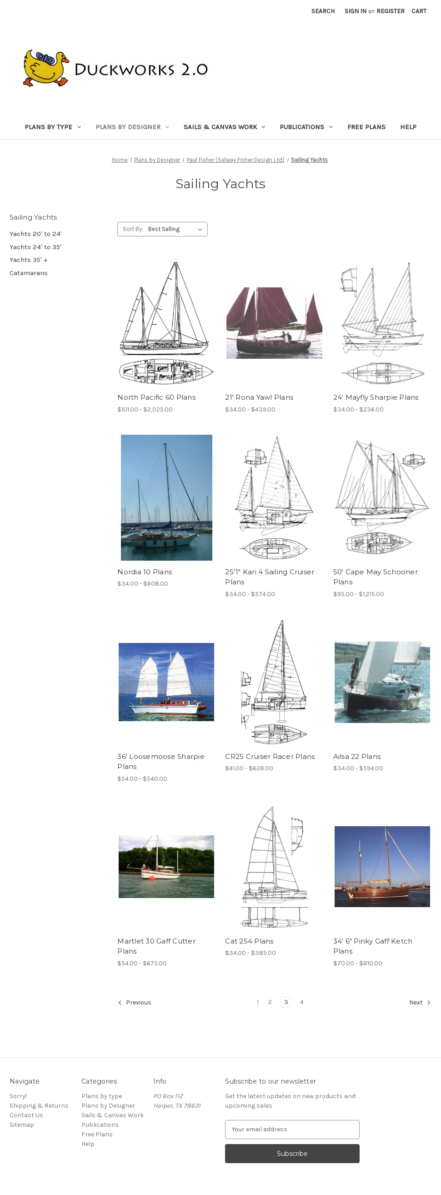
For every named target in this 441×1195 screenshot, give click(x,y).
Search (323, 11)
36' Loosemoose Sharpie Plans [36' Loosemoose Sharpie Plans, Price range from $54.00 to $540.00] (161, 761)
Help (408, 127)
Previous (134, 1002)
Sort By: (133, 229)
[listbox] (177, 229)
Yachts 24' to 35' (35, 247)
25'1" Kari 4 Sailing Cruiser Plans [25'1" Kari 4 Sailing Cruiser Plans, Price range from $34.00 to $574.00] (269, 577)
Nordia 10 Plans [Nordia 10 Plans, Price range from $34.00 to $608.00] (144, 571)
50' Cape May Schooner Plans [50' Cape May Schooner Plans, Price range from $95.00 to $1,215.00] (375, 577)
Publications (306, 127)
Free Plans (366, 127)
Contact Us (26, 1115)
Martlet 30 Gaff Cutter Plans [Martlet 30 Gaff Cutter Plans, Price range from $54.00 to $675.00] (156, 946)
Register (390, 11)
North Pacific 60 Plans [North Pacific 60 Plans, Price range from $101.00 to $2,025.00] (156, 397)
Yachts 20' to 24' (36, 234)
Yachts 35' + (28, 260)
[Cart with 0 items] (418, 11)
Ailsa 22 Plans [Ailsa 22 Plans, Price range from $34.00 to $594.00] (357, 756)
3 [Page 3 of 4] (286, 1002)
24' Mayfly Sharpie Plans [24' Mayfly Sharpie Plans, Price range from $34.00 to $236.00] (376, 397)
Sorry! (18, 1096)
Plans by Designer (132, 127)
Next (420, 1002)
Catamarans (29, 273)
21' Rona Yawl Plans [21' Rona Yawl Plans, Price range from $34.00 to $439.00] (259, 397)
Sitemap (22, 1125)
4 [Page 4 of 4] (302, 1002)
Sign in (355, 11)
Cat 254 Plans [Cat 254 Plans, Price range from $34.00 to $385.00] (249, 941)
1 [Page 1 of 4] (258, 1002)
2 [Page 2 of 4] (270, 1002)
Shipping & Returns (39, 1106)
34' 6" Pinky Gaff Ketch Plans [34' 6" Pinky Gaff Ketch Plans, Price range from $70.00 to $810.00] (373, 946)
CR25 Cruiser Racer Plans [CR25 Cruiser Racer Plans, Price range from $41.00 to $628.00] (270, 756)
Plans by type (53, 127)
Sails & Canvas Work (225, 127)
